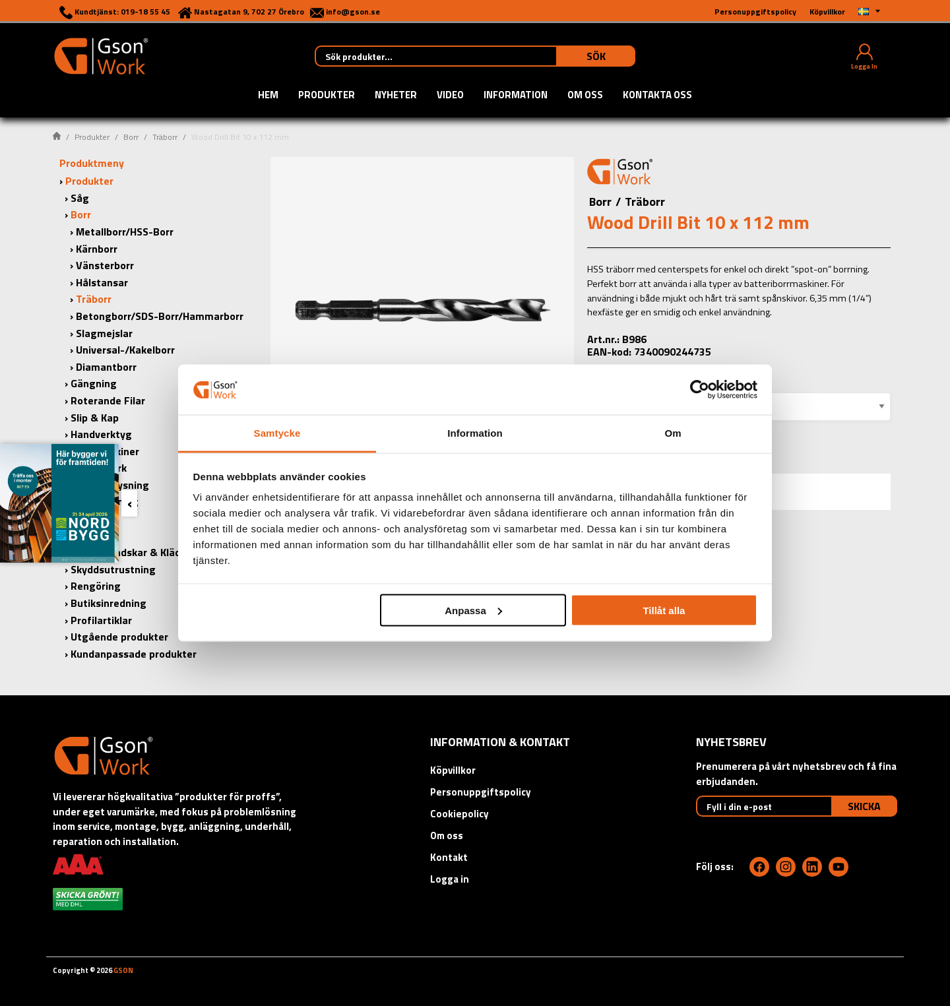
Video (450, 95)
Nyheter (396, 95)
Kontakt (449, 857)
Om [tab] (672, 433)
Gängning (94, 383)
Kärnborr (96, 249)
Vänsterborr (105, 265)
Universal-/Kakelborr (125, 350)
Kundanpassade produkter (134, 654)
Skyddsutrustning (113, 569)
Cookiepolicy (459, 813)
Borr (131, 137)
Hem (268, 95)
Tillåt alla (664, 609)
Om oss (585, 95)
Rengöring (96, 586)
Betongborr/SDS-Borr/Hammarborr (159, 316)
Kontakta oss (657, 95)
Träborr (164, 137)
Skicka (864, 806)
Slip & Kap (95, 417)
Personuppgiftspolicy (480, 792)
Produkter (326, 95)
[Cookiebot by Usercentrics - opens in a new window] (699, 389)
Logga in (449, 879)
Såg (80, 198)
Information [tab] (475, 433)
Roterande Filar (108, 400)
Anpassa (473, 609)
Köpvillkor (453, 770)
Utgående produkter (119, 636)
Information (516, 95)
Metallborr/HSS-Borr (125, 231)
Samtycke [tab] (277, 433)
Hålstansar (102, 282)
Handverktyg (101, 434)
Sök (596, 56)
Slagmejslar (104, 333)
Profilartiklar (101, 620)
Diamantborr (106, 367)
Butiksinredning (108, 603)
